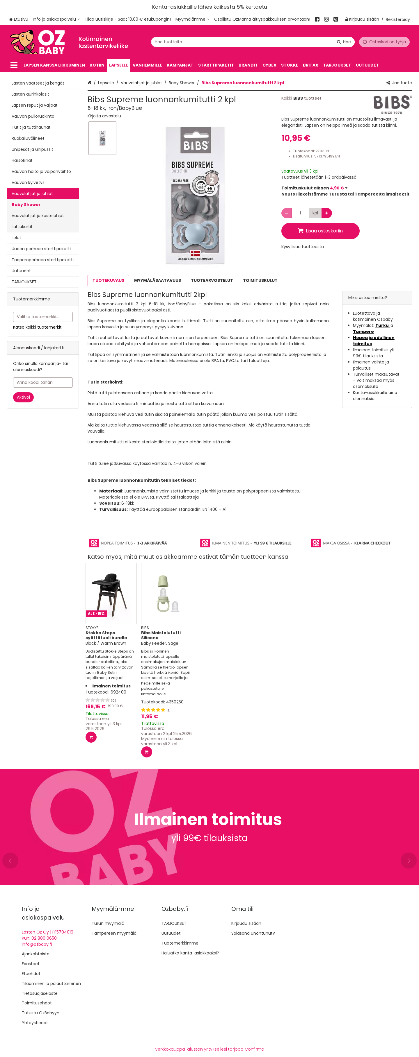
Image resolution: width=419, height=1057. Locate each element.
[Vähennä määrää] (286, 213)
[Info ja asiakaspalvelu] (56, 19)
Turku (382, 325)
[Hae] (344, 42)
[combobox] (253, 42)
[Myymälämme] (192, 19)
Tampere (363, 331)
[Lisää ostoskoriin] (91, 737)
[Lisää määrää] (327, 213)
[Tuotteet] (14, 65)
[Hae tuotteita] (253, 42)
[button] (104, 116)
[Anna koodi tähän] (43, 382)
